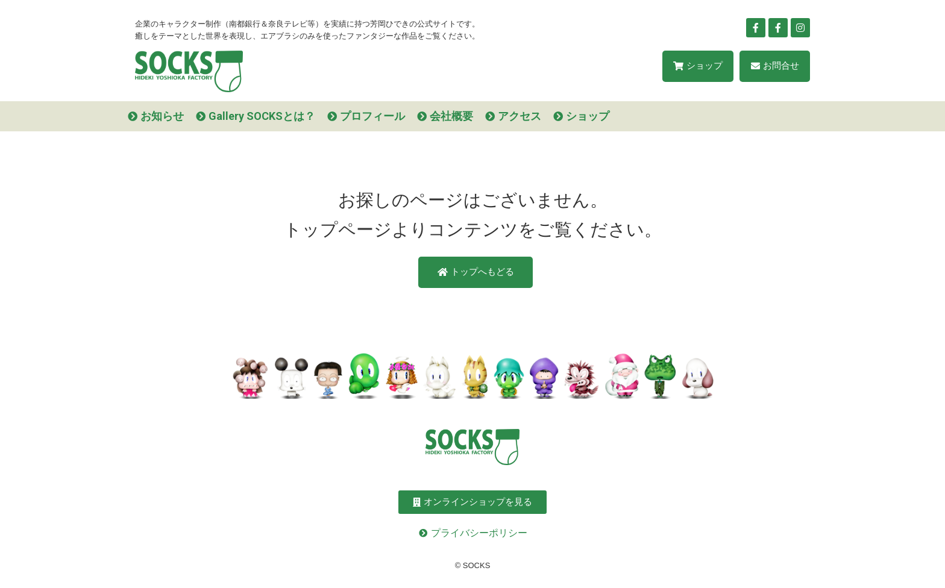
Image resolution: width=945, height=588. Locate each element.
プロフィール (372, 116)
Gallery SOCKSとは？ (262, 116)
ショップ (587, 116)
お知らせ (162, 116)
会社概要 (451, 116)
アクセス (519, 116)
